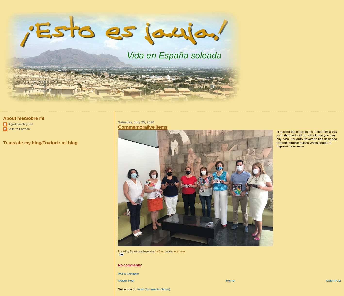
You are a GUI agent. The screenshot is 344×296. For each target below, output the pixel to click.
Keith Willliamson (19, 128)
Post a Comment (128, 273)
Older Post (333, 280)
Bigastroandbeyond (20, 124)
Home (230, 280)
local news (180, 251)
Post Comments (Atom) (153, 289)
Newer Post (126, 280)
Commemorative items (142, 127)
